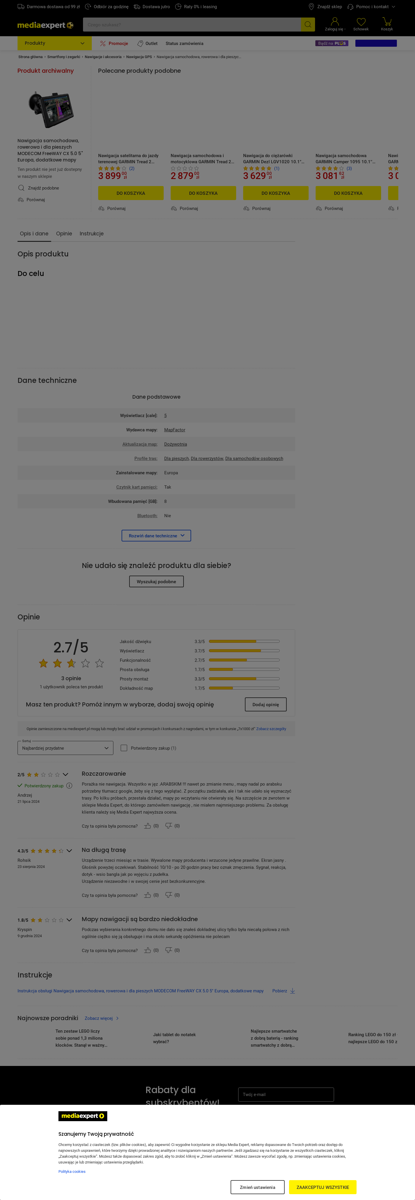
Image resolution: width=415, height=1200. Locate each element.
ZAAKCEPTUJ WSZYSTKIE (323, 1187)
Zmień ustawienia (257, 1187)
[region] (207, 1152)
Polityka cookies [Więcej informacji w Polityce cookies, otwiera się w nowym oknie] (72, 1171)
